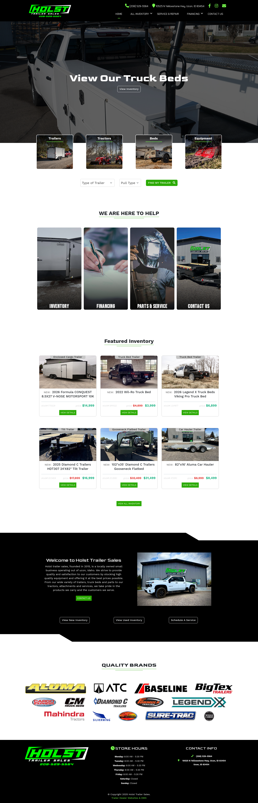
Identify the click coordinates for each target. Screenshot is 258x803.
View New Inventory (74, 620)
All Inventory (139, 14)
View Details (68, 412)
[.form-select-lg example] (97, 183)
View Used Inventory (129, 620)
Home (119, 14)
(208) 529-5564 (136, 6)
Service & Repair (168, 14)
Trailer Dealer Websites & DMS (129, 798)
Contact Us (215, 14)
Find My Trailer (162, 182)
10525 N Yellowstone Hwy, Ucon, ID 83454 (178, 6)
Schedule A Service (183, 620)
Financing (193, 14)
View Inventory (129, 89)
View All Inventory (129, 503)
